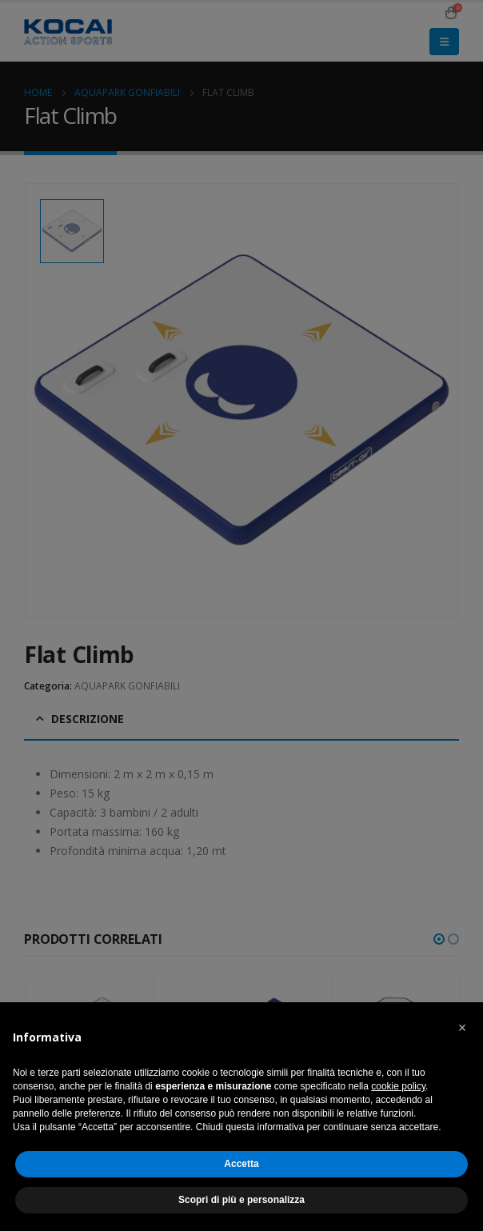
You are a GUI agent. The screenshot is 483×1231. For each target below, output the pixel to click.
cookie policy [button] (398, 1086)
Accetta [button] (241, 1163)
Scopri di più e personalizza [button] (241, 1199)
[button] (462, 1028)
